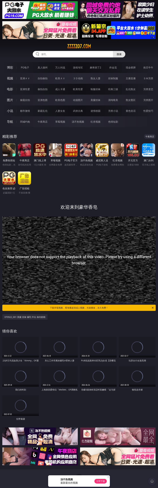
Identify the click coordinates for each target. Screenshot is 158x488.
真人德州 (43, 67)
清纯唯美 (113, 100)
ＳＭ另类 (148, 78)
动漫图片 (78, 100)
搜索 (119, 54)
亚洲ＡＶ (25, 78)
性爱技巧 (148, 111)
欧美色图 (60, 100)
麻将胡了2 (95, 67)
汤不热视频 (78, 121)
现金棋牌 (131, 67)
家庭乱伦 (43, 111)
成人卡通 (60, 89)
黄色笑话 (131, 111)
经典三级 (113, 89)
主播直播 (131, 78)
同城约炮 (25, 121)
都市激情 (25, 111)
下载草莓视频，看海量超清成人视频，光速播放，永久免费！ (102, 308)
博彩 (10, 67)
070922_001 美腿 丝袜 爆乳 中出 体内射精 (24, 317)
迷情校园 (95, 111)
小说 (10, 111)
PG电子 (25, 67)
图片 (10, 100)
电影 (10, 89)
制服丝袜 (95, 89)
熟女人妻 (95, 78)
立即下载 (100, 481)
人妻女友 (60, 111)
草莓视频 (60, 121)
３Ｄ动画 (78, 78)
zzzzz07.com (79, 46)
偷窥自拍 (25, 100)
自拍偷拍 (43, 78)
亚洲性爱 (25, 89)
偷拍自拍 (43, 89)
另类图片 (148, 100)
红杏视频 (95, 121)
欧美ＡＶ (60, 78)
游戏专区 (78, 67)
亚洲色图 (43, 100)
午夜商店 (43, 121)
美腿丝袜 (95, 100)
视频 (10, 78)
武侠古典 (78, 111)
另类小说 (113, 111)
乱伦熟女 (131, 89)
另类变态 (148, 89)
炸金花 (113, 67)
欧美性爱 (78, 89)
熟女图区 (131, 100)
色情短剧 (113, 121)
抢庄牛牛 (148, 67)
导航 (10, 122)
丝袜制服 (113, 78)
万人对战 (60, 67)
